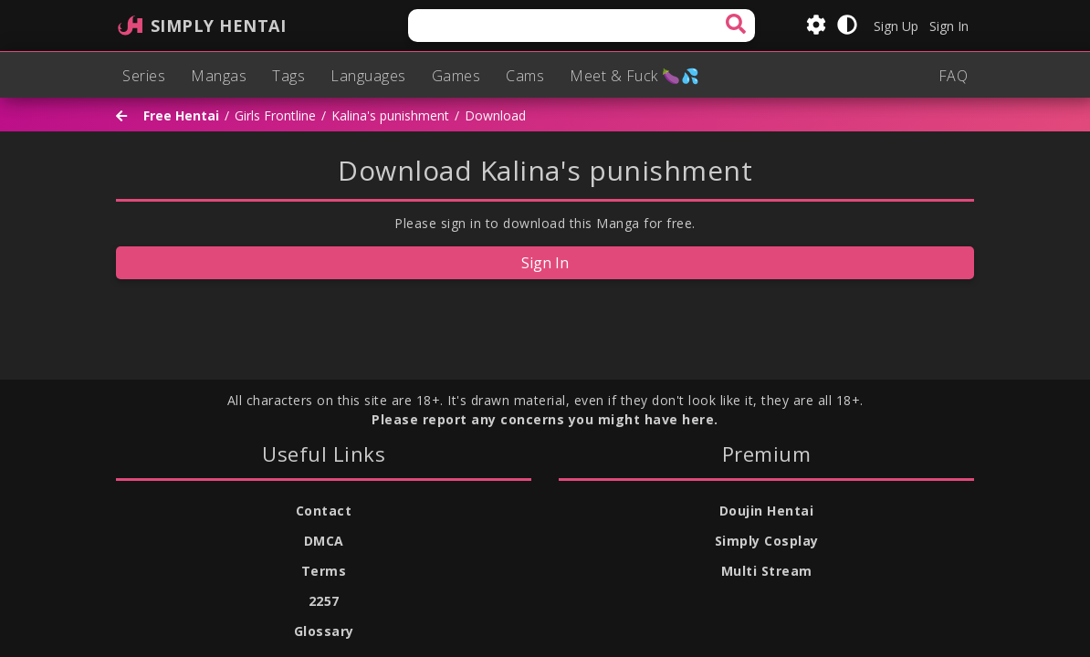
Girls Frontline (275, 116)
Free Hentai (181, 116)
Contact (324, 510)
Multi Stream (766, 570)
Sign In (949, 26)
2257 (324, 601)
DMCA (324, 540)
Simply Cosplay (767, 540)
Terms (324, 570)
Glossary (324, 631)
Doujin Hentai (766, 510)
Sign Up (896, 26)
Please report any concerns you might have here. (545, 419)
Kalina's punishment (390, 116)
